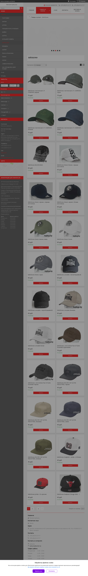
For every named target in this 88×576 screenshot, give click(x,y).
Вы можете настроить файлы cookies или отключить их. (43, 567)
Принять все (38, 571)
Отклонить (52, 571)
